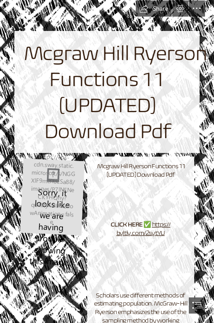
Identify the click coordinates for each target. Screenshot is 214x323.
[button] (154, 8)
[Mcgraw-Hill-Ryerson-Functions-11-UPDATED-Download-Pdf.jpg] (52, 196)
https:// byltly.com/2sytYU (143, 228)
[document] (107, 161)
